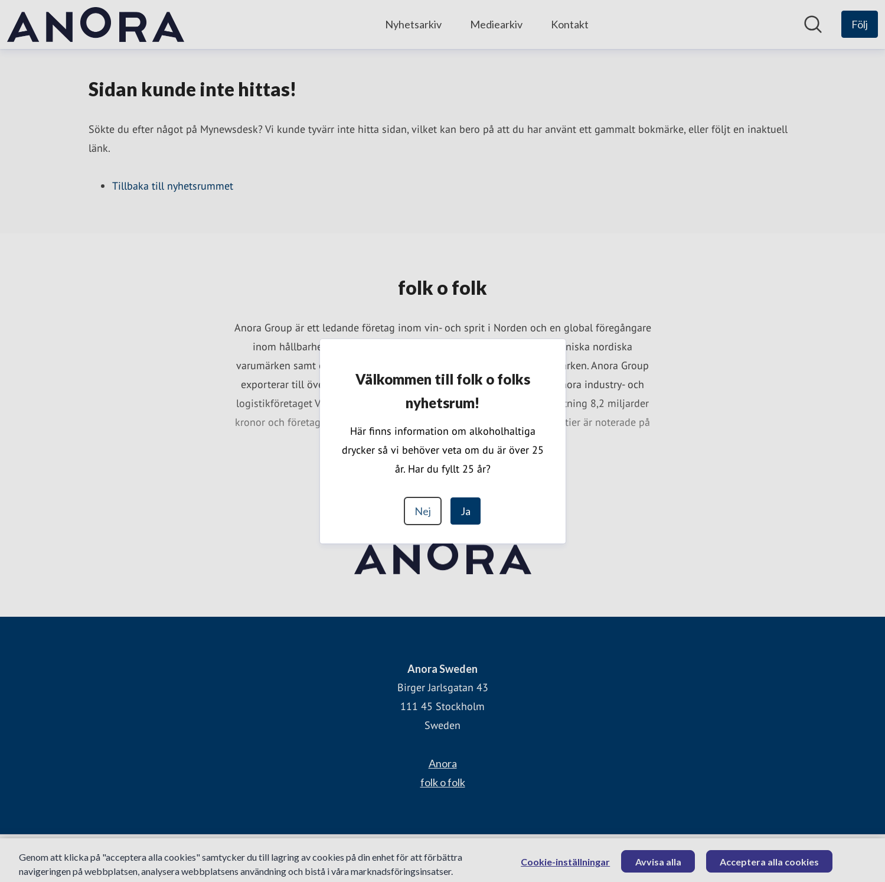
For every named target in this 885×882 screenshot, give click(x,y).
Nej (422, 511)
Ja (466, 511)
